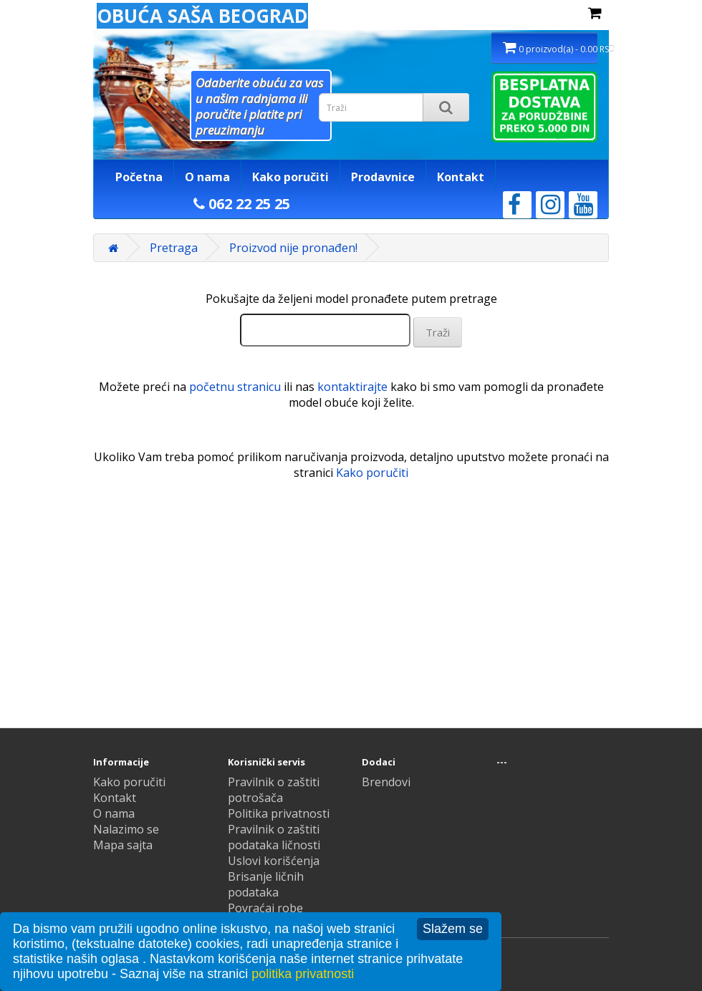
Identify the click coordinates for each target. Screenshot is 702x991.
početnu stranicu (235, 387)
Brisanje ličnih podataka (266, 884)
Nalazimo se (126, 829)
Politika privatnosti (279, 813)
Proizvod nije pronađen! (293, 248)
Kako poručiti (290, 177)
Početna (139, 177)
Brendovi (386, 782)
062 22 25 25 (241, 203)
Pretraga (174, 248)
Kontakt (460, 177)
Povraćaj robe (265, 908)
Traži (437, 332)
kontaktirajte (352, 387)
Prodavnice (383, 177)
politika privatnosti (302, 974)
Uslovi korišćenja (273, 861)
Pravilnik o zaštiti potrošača (273, 790)
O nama (207, 177)
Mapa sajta (123, 845)
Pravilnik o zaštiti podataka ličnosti (274, 837)
